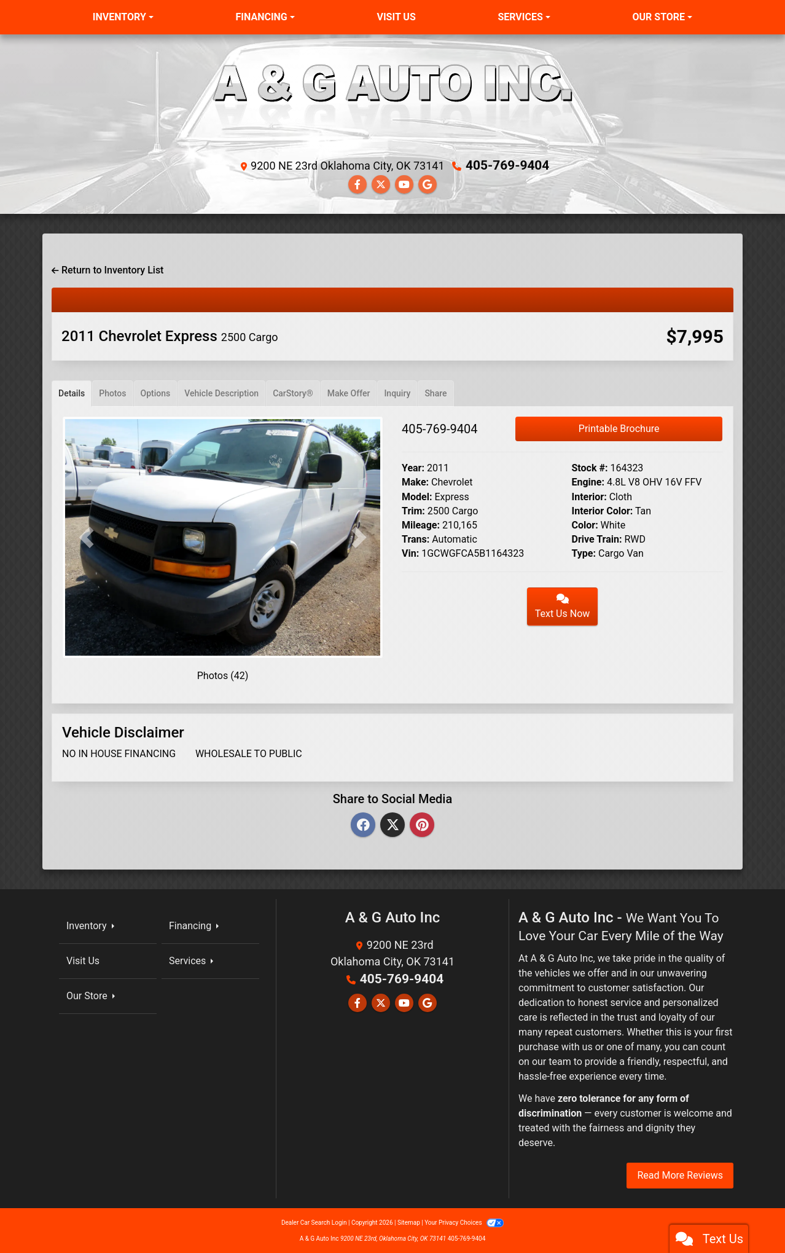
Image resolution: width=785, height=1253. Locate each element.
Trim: (413, 510)
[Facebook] (363, 824)
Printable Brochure (619, 428)
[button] (86, 536)
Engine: (588, 481)
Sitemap (408, 1222)
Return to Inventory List (107, 269)
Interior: (589, 495)
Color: (585, 524)
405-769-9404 (507, 165)
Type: (584, 553)
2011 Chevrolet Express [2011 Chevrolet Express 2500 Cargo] (169, 335)
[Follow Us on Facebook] (357, 184)
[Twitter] (392, 824)
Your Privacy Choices (464, 1222)
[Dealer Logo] (392, 99)
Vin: (410, 553)
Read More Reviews (680, 1174)
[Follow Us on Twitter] (381, 184)
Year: (413, 467)
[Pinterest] (422, 824)
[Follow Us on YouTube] (404, 184)
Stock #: (590, 467)
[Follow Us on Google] (427, 184)
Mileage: (421, 524)
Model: (417, 495)
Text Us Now (562, 606)
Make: (415, 481)
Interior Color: (602, 510)
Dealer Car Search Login (314, 1222)
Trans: (415, 538)
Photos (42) (223, 675)
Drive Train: (597, 538)
